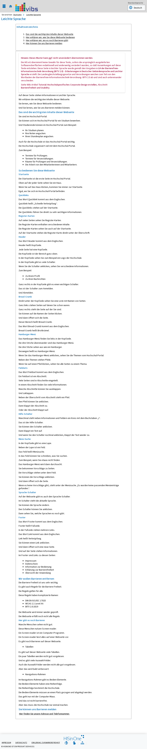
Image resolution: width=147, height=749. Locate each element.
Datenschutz (21, 742)
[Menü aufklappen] (4, 6)
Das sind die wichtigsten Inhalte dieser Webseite (49, 34)
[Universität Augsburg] (26, 6)
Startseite (17, 14)
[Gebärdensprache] (74, 743)
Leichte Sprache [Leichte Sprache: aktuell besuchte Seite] (33, 14)
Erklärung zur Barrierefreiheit (46, 742)
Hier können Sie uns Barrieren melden (44, 43)
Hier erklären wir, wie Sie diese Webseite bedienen (50, 37)
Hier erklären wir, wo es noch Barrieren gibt (47, 40)
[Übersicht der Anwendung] (82, 743)
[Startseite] (10, 6)
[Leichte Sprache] (66, 743)
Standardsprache (135, 3)
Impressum (6, 742)
